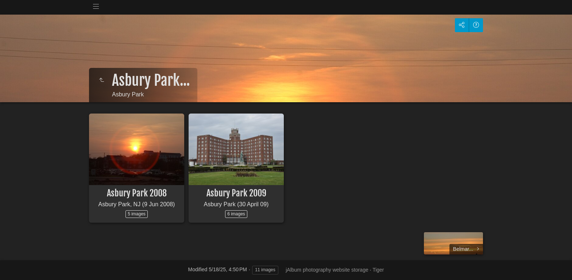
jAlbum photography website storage (327, 270)
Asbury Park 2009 (236, 193)
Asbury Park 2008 (137, 193)
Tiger (378, 270)
